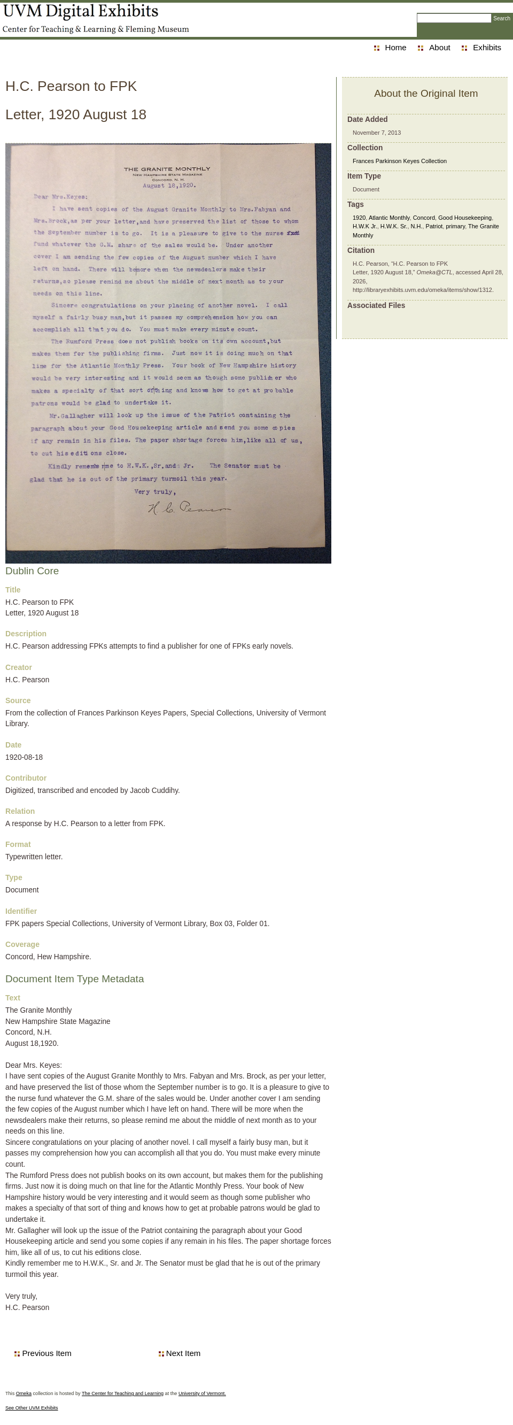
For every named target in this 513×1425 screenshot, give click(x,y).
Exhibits (487, 47)
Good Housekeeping (465, 217)
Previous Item (46, 1353)
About (439, 47)
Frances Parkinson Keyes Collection (400, 161)
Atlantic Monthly (389, 217)
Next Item (183, 1353)
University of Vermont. (202, 1393)
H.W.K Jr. (365, 226)
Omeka (24, 1393)
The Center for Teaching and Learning (123, 1393)
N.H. (417, 226)
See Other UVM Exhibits (31, 1408)
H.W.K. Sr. (394, 226)
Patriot (434, 226)
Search (501, 18)
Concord (424, 217)
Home (396, 47)
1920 (359, 217)
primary (455, 226)
